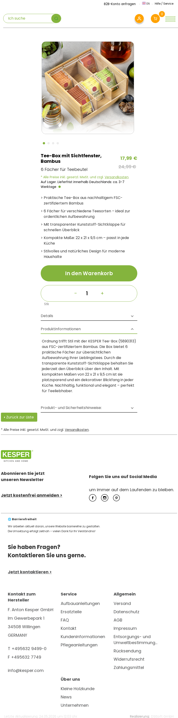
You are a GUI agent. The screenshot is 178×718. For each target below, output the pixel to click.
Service (168, 4)
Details (47, 315)
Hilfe (158, 4)
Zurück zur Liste (20, 417)
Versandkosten (117, 177)
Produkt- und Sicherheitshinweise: (71, 407)
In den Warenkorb (89, 273)
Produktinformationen (61, 329)
